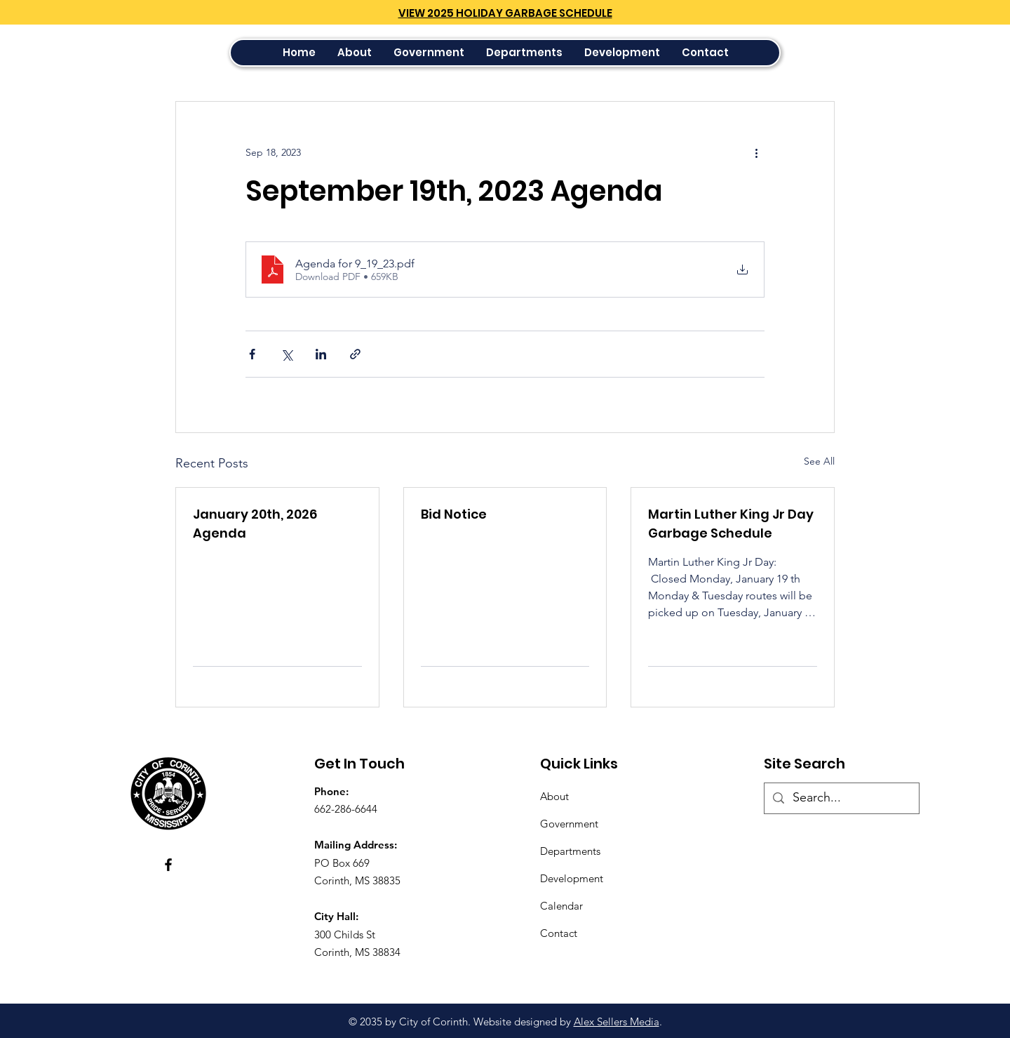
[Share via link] (355, 354)
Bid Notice (454, 514)
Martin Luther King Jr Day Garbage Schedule (731, 523)
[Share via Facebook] (252, 354)
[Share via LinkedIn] (321, 354)
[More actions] (756, 152)
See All (819, 461)
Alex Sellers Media (616, 1021)
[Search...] (841, 798)
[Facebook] (168, 864)
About (554, 796)
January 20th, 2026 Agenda (255, 523)
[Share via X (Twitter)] (286, 354)
